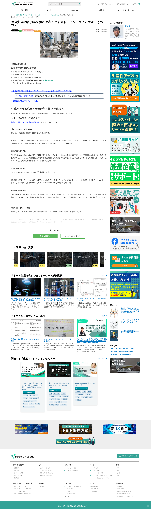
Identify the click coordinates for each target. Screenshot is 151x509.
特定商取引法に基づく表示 (124, 494)
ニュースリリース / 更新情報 (73, 486)
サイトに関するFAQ (19, 491)
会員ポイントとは (96, 489)
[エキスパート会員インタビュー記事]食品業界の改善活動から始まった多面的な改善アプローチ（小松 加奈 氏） (92, 340)
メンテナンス (79, 394)
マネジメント (34, 395)
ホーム (13, 15)
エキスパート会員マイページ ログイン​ (101, 478)
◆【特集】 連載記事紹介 (24, 96)
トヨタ (25, 395)
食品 (59, 396)
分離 (37, 403)
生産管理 (78, 400)
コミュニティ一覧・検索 (71, 470)
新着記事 (16, 468)
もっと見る (102, 275)
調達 (77, 397)
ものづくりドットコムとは (21, 486)
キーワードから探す (19, 473)
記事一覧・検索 (18, 475)
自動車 (25, 398)
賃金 (31, 403)
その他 (118, 473)
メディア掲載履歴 (70, 494)
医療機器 (65, 396)
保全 (84, 391)
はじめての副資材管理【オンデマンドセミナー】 (130, 331)
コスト (25, 403)
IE (50, 393)
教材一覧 (119, 475)
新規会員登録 (45, 236)
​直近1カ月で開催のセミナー (47, 473)
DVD (118, 468)
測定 (51, 404)
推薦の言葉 (94, 491)
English (67, 496)
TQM (57, 404)
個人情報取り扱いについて (124, 491)
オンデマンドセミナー (28, 392)
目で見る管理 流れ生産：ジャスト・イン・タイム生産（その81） (57, 299)
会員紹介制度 (94, 486)
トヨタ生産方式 (54, 15)
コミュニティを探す (70, 468)
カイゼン (34, 401)
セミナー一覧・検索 (45, 468)
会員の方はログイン (73, 236)
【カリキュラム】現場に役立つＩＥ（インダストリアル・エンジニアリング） (130, 321)
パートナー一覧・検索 (97, 473)
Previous (13, 260)
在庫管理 (84, 397)
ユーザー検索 (94, 468)
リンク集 (67, 491)
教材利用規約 (120, 489)
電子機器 (64, 399)
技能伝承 (63, 404)
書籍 (118, 470)
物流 (58, 399)
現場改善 (52, 396)
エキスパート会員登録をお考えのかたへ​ (102, 475)
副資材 (78, 391)
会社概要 (42, 486)
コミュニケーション (28, 406)
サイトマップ (69, 489)
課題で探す (17, 470)
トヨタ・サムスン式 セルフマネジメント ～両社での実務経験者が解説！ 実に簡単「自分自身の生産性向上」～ (130, 310)
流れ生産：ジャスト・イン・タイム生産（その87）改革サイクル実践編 (25, 299)
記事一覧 (19, 15)
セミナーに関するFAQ (46, 475)
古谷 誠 (127, 26)
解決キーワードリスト (29, 15)
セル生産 (57, 402)
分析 (63, 393)
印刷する (38, 30)
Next (105, 260)
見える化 (26, 401)
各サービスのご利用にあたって (22, 494)
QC (50, 402)
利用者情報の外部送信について (125, 496)
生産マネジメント (43, 15)
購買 (89, 391)
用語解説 (16, 478)
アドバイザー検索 (96, 470)
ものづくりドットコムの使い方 (22, 489)
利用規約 (119, 486)
